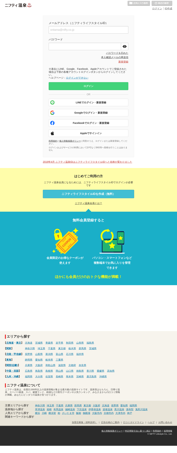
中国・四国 (12, 370)
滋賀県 (62, 365)
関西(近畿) (12, 365)
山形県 (80, 342)
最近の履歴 (162, 3)
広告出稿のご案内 (110, 422)
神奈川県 (30, 348)
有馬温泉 (58, 409)
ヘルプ (151, 422)
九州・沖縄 (12, 376)
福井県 (80, 354)
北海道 (10, 342)
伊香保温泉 (94, 409)
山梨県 (39, 354)
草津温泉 (40, 409)
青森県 (49, 342)
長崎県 (59, 376)
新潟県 (49, 354)
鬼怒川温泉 (141, 409)
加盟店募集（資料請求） (84, 422)
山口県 (69, 370)
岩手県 (59, 342)
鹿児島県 (91, 376)
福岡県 (28, 376)
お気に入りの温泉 (139, 3)
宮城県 (39, 342)
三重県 (59, 359)
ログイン (157, 8)
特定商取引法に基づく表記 (137, 431)
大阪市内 (97, 413)
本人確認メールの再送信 (114, 57)
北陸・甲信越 (13, 354)
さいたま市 (68, 413)
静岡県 (28, 359)
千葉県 (51, 348)
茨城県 (92, 348)
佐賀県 (49, 376)
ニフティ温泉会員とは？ (88, 203)
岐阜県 (49, 359)
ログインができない (77, 77)
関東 (8, 348)
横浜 (37, 413)
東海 (8, 359)
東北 (18, 342)
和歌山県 (50, 365)
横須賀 (52, 413)
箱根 (49, 409)
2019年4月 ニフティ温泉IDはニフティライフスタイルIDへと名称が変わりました (87, 161)
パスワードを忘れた (117, 53)
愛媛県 (100, 370)
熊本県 (69, 376)
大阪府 (39, 365)
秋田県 (69, 342)
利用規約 (53, 141)
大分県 (39, 376)
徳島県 (80, 370)
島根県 (49, 370)
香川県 (90, 370)
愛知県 (39, 359)
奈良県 (82, 365)
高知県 (111, 370)
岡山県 (59, 370)
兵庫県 (28, 365)
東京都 (62, 348)
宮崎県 (80, 376)
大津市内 (120, 413)
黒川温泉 (119, 409)
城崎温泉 (70, 409)
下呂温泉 (82, 409)
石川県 (69, 354)
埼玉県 (41, 348)
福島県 (90, 342)
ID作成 (168, 8)
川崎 (44, 413)
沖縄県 (103, 376)
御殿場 (86, 413)
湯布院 (129, 409)
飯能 (78, 413)
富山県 (59, 354)
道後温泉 (108, 409)
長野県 (28, 354)
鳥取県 (39, 370)
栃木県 (72, 348)
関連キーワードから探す (19, 416)
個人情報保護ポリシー (70, 141)
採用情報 (168, 431)
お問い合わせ (165, 422)
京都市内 (109, 413)
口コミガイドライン (133, 422)
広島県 (28, 370)
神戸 (129, 413)
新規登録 (123, 61)
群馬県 (82, 348)
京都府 (72, 365)
